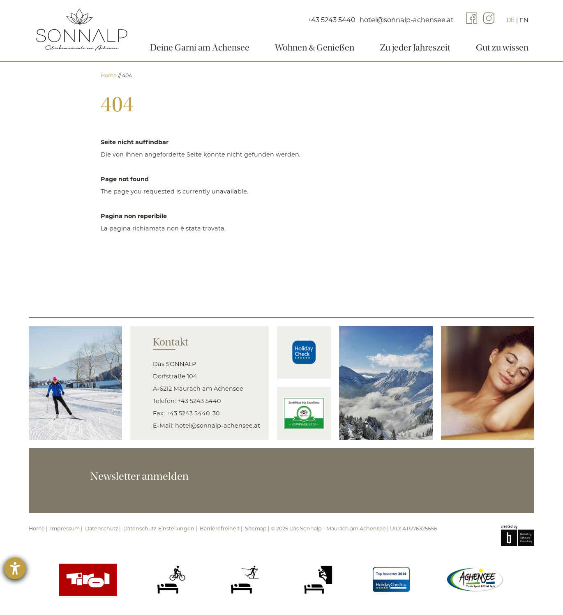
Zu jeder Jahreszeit (418, 47)
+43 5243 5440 (199, 401)
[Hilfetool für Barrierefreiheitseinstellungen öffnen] (15, 568)
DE (516, 21)
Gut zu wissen (508, 47)
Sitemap (256, 528)
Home (109, 75)
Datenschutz (101, 528)
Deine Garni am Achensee (195, 47)
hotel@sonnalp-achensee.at (217, 425)
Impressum (65, 528)
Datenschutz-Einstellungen (158, 528)
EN (529, 22)
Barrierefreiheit (220, 528)
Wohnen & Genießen (313, 47)
